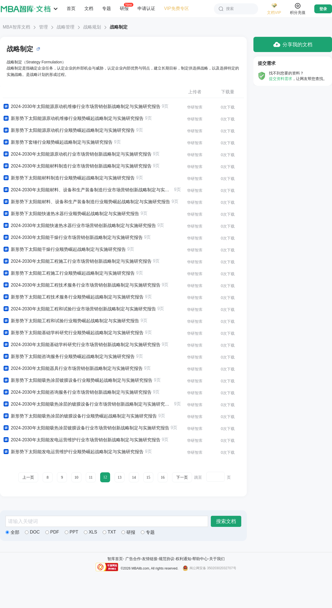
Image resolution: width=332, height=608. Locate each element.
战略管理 (65, 27)
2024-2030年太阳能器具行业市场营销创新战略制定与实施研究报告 (73, 368)
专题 (106, 8)
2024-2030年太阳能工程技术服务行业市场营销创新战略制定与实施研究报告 (81, 285)
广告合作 (133, 559)
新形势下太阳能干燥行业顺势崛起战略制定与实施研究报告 (64, 249)
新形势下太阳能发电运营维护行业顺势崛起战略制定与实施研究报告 (73, 452)
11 (90, 477)
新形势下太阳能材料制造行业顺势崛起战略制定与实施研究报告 (69, 178)
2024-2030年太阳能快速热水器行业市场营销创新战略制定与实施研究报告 (79, 226)
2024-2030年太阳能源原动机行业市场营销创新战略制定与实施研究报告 (77, 154)
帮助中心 (200, 559)
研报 (124, 8)
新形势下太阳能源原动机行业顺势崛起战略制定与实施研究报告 (69, 130)
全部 (12, 532)
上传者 (194, 91)
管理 (43, 27)
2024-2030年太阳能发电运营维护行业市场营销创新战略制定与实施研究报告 (81, 440)
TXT (109, 532)
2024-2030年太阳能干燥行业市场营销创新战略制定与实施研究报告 (73, 238)
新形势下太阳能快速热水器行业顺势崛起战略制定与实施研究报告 (71, 214)
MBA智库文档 (16, 27)
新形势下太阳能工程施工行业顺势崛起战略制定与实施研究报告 (69, 273)
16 (163, 477)
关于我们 (217, 559)
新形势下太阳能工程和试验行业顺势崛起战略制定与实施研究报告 (71, 321)
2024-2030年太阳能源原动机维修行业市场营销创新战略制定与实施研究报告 (81, 107)
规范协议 (166, 559)
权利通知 (183, 559)
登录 (323, 9)
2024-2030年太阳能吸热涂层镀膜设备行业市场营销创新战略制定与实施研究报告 (86, 428)
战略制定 (119, 27)
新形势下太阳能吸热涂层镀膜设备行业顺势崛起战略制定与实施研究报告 (77, 380)
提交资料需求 (280, 78)
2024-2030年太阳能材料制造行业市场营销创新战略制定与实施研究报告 (77, 166)
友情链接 (149, 559)
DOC (32, 532)
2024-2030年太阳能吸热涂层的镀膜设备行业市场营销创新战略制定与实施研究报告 (88, 404)
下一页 (182, 477)
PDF (52, 532)
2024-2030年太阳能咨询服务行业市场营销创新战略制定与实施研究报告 (77, 392)
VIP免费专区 (176, 8)
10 (76, 477)
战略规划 (92, 27)
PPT (71, 532)
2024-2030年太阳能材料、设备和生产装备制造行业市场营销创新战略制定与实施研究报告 (88, 190)
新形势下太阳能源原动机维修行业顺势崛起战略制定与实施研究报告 (73, 118)
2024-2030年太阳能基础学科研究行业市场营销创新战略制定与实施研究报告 (81, 345)
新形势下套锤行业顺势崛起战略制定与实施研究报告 (58, 142)
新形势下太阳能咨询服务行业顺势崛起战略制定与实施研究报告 (69, 357)
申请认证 (146, 8)
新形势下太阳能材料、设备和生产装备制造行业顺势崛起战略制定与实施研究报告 (86, 202)
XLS (90, 532)
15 (148, 477)
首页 (71, 8)
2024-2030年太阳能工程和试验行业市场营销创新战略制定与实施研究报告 (79, 309)
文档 (88, 8)
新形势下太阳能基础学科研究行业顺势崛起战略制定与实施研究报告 (73, 333)
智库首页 (115, 559)
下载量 (227, 91)
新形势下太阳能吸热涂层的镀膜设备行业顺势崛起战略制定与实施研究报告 (80, 416)
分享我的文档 (292, 44)
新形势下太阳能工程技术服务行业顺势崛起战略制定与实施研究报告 (73, 297)
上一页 (28, 477)
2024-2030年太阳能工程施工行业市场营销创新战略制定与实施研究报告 (77, 261)
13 (119, 477)
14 (134, 477)
